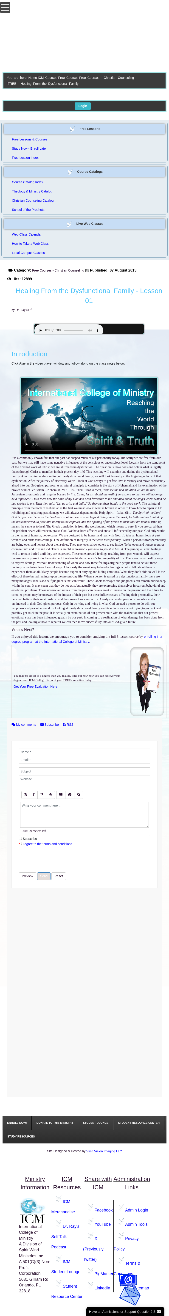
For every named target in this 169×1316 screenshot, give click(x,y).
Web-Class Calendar (27, 234)
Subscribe (50, 724)
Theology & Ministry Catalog (32, 191)
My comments (24, 724)
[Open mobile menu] (5, 7)
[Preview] (78, 795)
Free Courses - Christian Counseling (106, 78)
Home (32, 78)
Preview (27, 876)
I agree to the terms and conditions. (48, 844)
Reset (58, 876)
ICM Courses (47, 78)
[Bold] (25, 795)
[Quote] (60, 795)
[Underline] (41, 795)
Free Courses (68, 78)
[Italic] (34, 795)
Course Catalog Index (27, 182)
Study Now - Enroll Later (29, 148)
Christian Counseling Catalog (33, 200)
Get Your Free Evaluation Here (35, 686)
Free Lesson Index (25, 157)
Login (82, 106)
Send (44, 876)
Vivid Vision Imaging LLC (104, 1151)
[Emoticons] (69, 795)
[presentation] (54, 859)
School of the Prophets (28, 210)
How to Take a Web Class (30, 243)
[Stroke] (50, 795)
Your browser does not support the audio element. (68, 330)
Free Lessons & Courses (29, 139)
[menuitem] (17, 1123)
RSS (68, 724)
